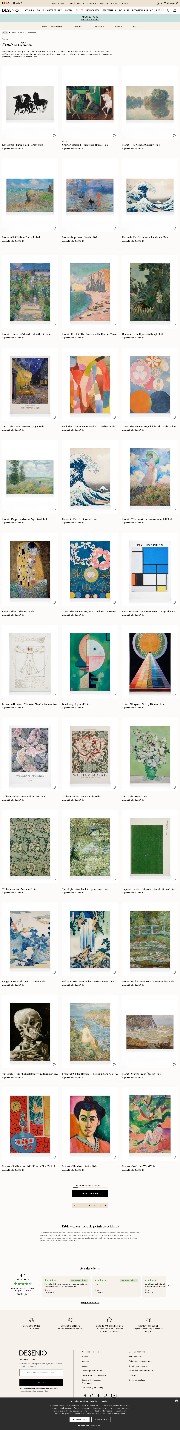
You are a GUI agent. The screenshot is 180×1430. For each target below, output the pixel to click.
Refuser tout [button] (101, 1419)
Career (85, 1366)
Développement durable (93, 1370)
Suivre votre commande (140, 1361)
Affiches (29, 10)
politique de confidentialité (38, 1388)
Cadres (69, 10)
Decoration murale (142, 10)
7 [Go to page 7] (100, 1205)
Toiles (40, 10)
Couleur (79, 26)
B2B (158, 10)
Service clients (136, 1356)
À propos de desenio (91, 1352)
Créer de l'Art (54, 10)
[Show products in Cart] (175, 10)
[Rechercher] (163, 10)
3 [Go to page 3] (89, 1205)
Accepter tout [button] (79, 1419)
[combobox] (176, 1401)
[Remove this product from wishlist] (54, 135)
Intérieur (124, 10)
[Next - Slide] (169, 1286)
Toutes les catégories (52, 26)
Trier (136, 26)
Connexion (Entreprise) (92, 1388)
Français (19, 3)
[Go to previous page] (74, 1205)
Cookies (132, 1375)
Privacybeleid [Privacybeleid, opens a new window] (119, 1413)
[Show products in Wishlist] (169, 10)
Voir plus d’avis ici (90, 1302)
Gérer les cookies (137, 1380)
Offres (79, 10)
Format (99, 26)
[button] (90, 1425)
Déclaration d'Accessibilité (94, 1375)
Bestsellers (109, 10)
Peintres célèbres (28, 33)
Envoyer (41, 1382)
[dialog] (90, 1413)
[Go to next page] (105, 1205)
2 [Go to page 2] (84, 1205)
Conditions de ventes (138, 1366)
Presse (85, 1356)
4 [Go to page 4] (94, 1205)
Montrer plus (90, 1193)
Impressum (87, 1361)
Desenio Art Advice (137, 1352)
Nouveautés (92, 10)
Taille (118, 26)
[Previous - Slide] (39, 1286)
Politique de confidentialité (141, 1370)
